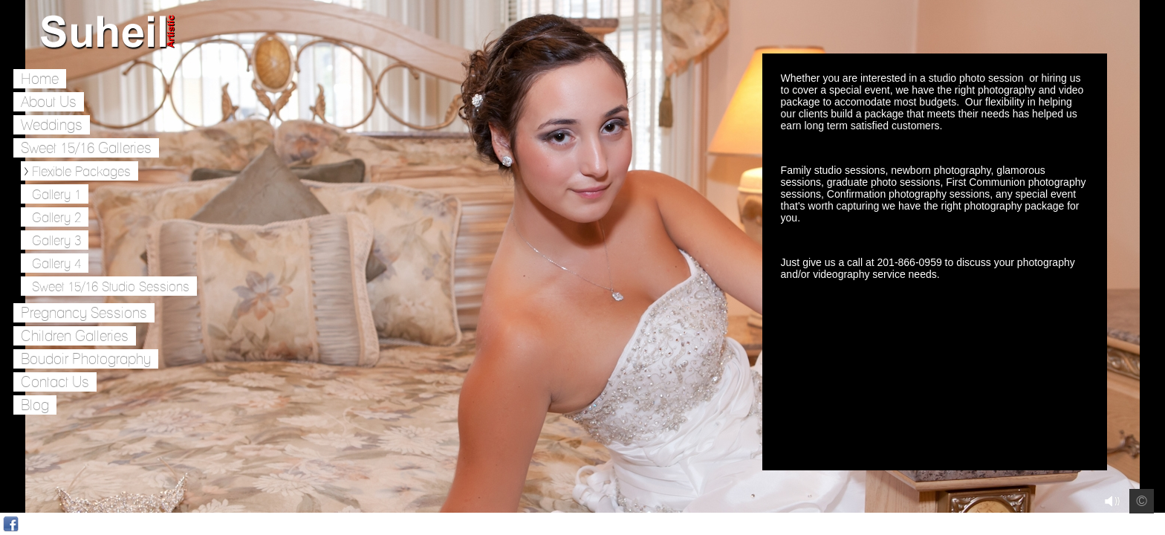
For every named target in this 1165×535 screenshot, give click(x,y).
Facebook (11, 524)
